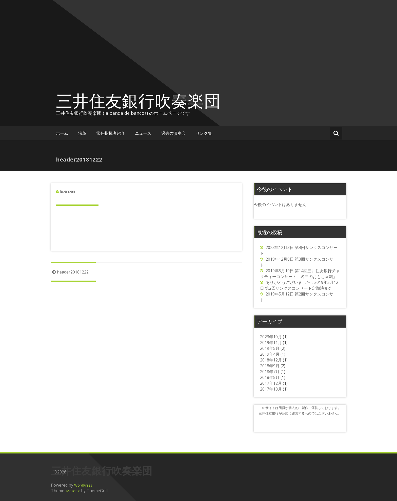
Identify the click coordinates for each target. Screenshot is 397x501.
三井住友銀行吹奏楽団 (138, 100)
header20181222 (70, 272)
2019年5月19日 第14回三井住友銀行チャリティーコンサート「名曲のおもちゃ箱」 (300, 273)
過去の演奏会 (173, 133)
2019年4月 (270, 354)
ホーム (62, 133)
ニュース (143, 133)
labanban (67, 191)
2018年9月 (270, 366)
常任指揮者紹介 (110, 133)
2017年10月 (271, 389)
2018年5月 (270, 377)
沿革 (82, 133)
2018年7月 (270, 371)
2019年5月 (270, 348)
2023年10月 (271, 336)
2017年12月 (271, 383)
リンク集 (204, 133)
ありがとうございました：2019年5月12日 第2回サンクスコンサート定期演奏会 (299, 285)
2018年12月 (271, 360)
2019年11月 (271, 342)
